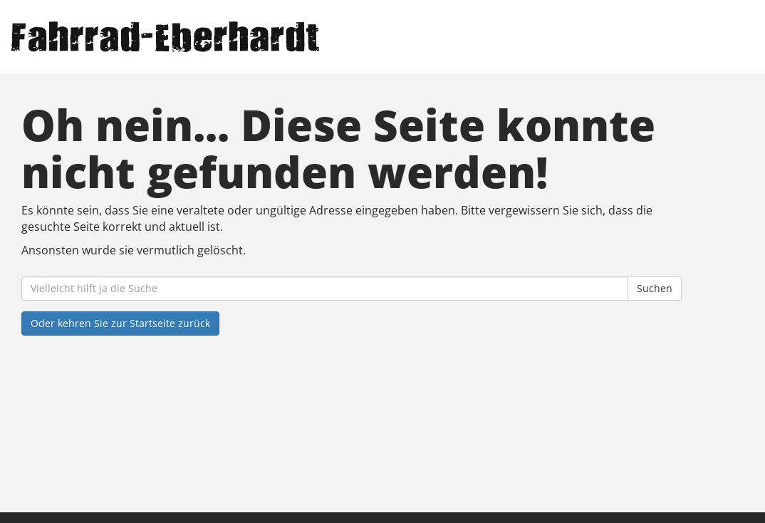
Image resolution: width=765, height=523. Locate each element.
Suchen (654, 288)
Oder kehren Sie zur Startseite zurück (120, 323)
